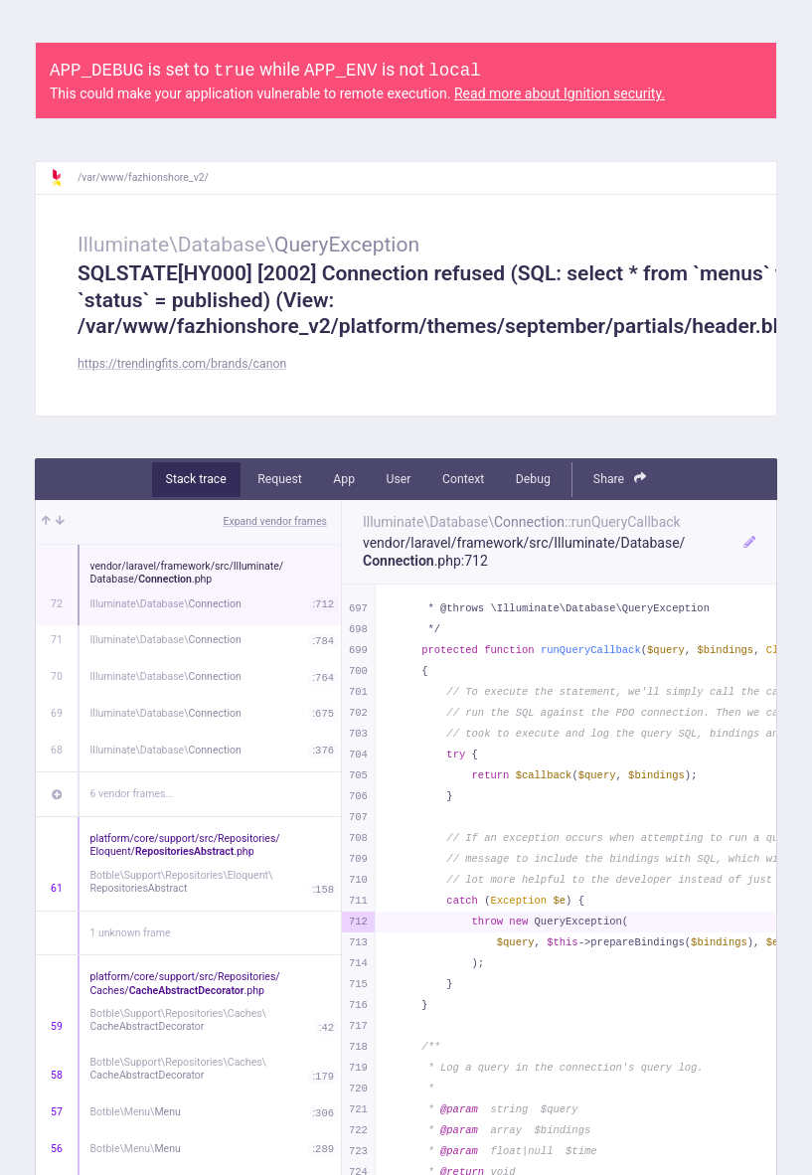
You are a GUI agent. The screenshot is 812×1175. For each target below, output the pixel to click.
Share (620, 478)
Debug (533, 479)
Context (463, 479)
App (344, 479)
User (399, 479)
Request (279, 479)
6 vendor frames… (131, 793)
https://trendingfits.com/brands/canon (182, 364)
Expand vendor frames (275, 521)
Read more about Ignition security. (559, 93)
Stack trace (196, 479)
